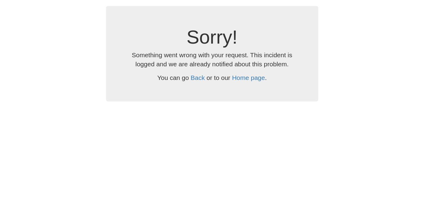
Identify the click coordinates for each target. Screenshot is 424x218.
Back (198, 77)
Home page (248, 77)
